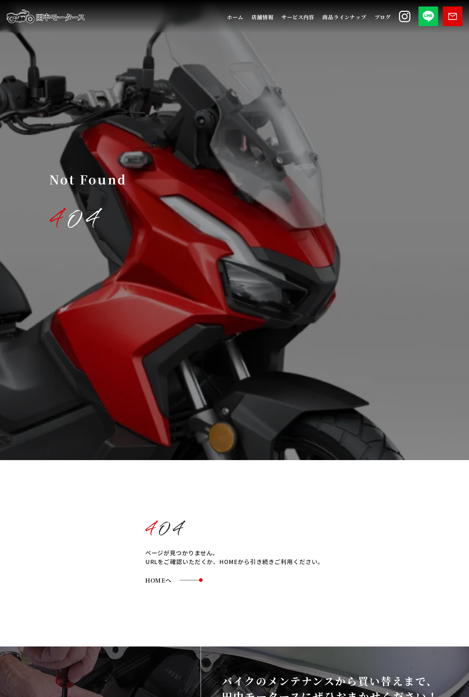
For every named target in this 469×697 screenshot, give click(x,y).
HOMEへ (161, 581)
